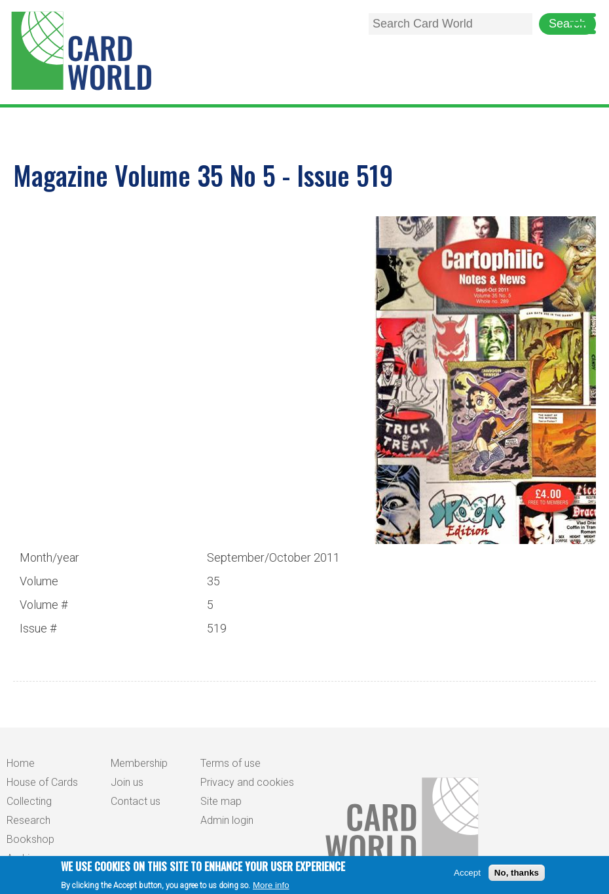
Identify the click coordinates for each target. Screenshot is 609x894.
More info (271, 888)
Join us (127, 782)
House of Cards (42, 782)
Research (28, 820)
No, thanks (516, 875)
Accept (467, 875)
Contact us (135, 801)
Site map (221, 801)
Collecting (29, 801)
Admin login (226, 820)
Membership (139, 763)
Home (21, 763)
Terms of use (230, 763)
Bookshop (30, 839)
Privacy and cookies (247, 782)
